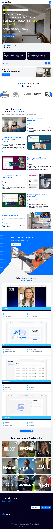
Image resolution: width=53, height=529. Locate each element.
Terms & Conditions (12, 517)
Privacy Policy (20, 517)
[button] (46, 63)
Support (25, 517)
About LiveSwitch (5, 517)
